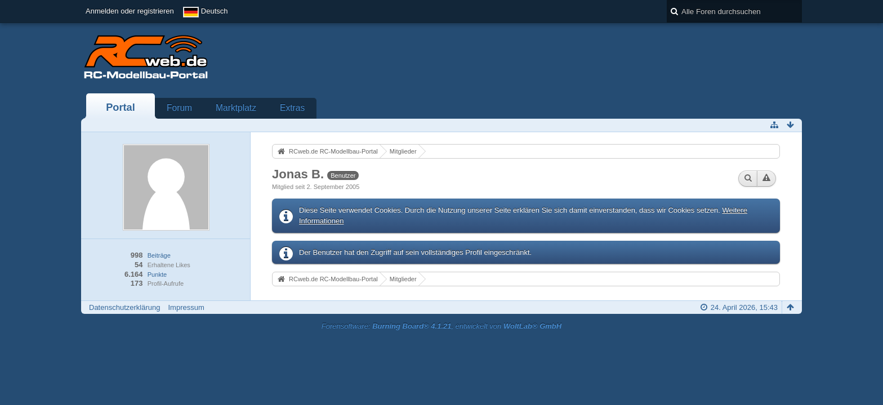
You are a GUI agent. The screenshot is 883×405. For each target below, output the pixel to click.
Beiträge (159, 255)
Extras (292, 107)
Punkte (157, 274)
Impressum (186, 307)
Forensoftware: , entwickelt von (441, 326)
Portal (120, 107)
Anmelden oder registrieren (130, 11)
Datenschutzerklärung (124, 307)
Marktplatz (236, 107)
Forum (179, 107)
